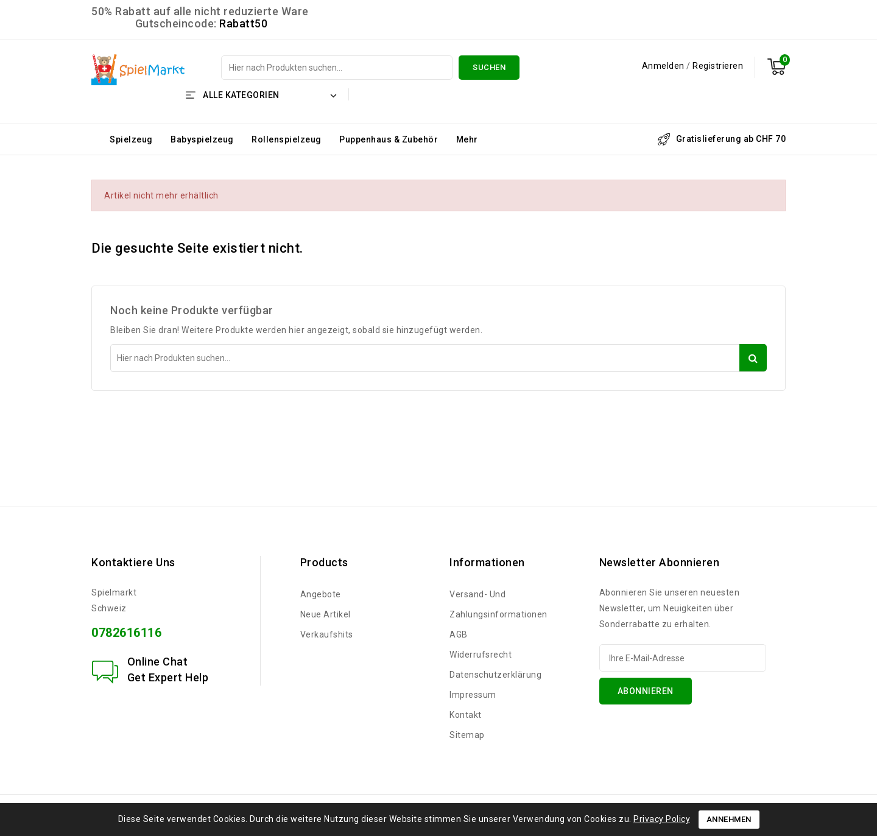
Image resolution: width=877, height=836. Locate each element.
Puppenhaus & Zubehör (388, 139)
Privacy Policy (661, 819)
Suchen (489, 67)
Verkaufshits (326, 634)
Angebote (320, 594)
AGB (458, 634)
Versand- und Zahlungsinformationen (498, 604)
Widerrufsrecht (480, 654)
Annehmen (729, 819)
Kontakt (465, 715)
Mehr (467, 139)
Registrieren (717, 66)
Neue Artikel (325, 614)
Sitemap (467, 735)
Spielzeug (131, 139)
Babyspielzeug (202, 139)
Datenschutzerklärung (495, 675)
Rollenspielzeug (287, 139)
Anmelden (664, 66)
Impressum (472, 695)
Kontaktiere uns (133, 562)
